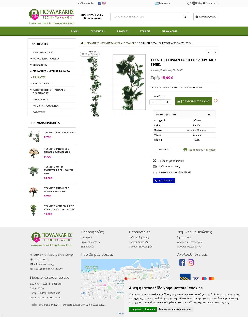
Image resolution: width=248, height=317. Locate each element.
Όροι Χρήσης (184, 237)
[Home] (82, 43)
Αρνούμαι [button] (150, 309)
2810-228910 (184, 172)
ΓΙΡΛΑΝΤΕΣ (39, 77)
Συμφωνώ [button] (136, 309)
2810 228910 (94, 18)
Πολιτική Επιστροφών (141, 246)
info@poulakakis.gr (44, 264)
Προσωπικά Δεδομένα (189, 246)
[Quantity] (160, 102)
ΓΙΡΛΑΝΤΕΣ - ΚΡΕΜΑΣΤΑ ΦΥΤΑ (51, 71)
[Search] (149, 16)
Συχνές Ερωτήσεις (90, 242)
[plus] (167, 102)
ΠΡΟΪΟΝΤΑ (98, 31)
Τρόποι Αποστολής (169, 166)
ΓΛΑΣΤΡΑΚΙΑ (40, 99)
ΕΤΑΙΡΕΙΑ (145, 31)
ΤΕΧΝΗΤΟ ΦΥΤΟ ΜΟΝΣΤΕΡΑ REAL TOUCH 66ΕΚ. (58, 170)
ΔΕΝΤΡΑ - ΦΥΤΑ (42, 52)
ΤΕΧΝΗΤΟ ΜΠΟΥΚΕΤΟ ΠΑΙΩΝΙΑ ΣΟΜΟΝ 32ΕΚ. (57, 150)
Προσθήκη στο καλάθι (193, 101)
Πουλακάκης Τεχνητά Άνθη (48, 268)
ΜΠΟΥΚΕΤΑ (40, 64)
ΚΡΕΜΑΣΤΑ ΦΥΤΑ (42, 83)
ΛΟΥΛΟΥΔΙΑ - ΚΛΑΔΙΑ (46, 58)
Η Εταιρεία (86, 237)
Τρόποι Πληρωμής (139, 237)
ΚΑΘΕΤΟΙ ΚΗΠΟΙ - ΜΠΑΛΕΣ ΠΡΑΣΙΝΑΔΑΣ (49, 91)
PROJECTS (122, 31)
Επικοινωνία (87, 246)
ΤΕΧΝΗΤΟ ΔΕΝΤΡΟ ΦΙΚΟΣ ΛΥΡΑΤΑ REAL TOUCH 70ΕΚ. (59, 207)
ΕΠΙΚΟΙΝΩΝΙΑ (169, 31)
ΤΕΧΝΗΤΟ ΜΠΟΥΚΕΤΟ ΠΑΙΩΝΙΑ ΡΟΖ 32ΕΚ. (56, 190)
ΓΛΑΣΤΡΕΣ (39, 112)
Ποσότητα (160, 96)
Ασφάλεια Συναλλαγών (189, 242)
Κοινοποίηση (164, 180)
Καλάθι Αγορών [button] (205, 16)
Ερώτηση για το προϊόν (171, 160)
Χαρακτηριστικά (166, 114)
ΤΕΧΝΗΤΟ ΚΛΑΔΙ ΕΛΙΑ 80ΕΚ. (60, 132)
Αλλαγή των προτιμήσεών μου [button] (175, 309)
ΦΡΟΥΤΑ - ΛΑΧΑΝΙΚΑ (45, 105)
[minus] (152, 102)
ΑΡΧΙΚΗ (75, 31)
